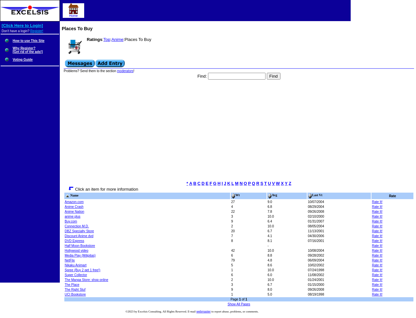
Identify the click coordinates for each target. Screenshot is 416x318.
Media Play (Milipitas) (80, 255)
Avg (272, 195)
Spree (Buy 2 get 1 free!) (82, 270)
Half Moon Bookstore (80, 246)
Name (72, 195)
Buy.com (71, 221)
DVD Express (74, 241)
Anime (117, 39)
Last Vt (315, 195)
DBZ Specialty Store (79, 231)
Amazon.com (74, 202)
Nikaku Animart (75, 265)
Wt (235, 195)
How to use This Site (29, 41)
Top (106, 39)
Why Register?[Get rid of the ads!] (28, 50)
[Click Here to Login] (22, 25)
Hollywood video (76, 250)
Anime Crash (74, 207)
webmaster (203, 311)
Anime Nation (74, 211)
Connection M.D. (77, 226)
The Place (72, 284)
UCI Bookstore (75, 294)
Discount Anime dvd (79, 236)
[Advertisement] (239, 130)
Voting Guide (22, 59)
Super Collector (76, 275)
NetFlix (70, 260)
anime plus (72, 216)
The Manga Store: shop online (86, 280)
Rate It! (377, 202)
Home (73, 14)
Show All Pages (239, 304)
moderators (125, 71)
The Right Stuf (75, 289)
